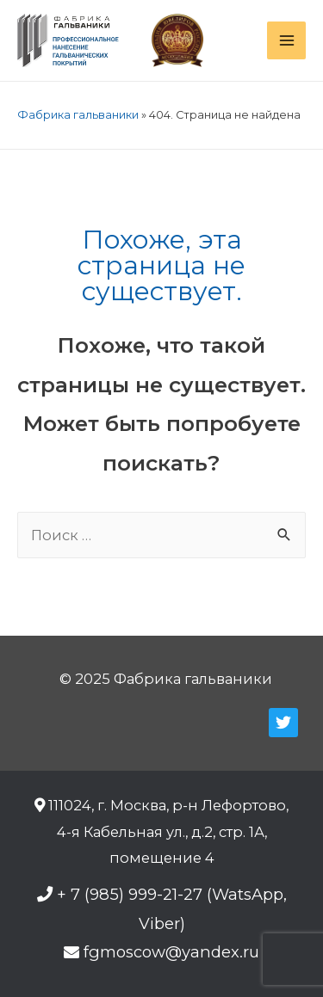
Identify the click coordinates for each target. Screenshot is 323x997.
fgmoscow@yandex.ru (171, 952)
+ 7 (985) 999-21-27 (129, 894)
